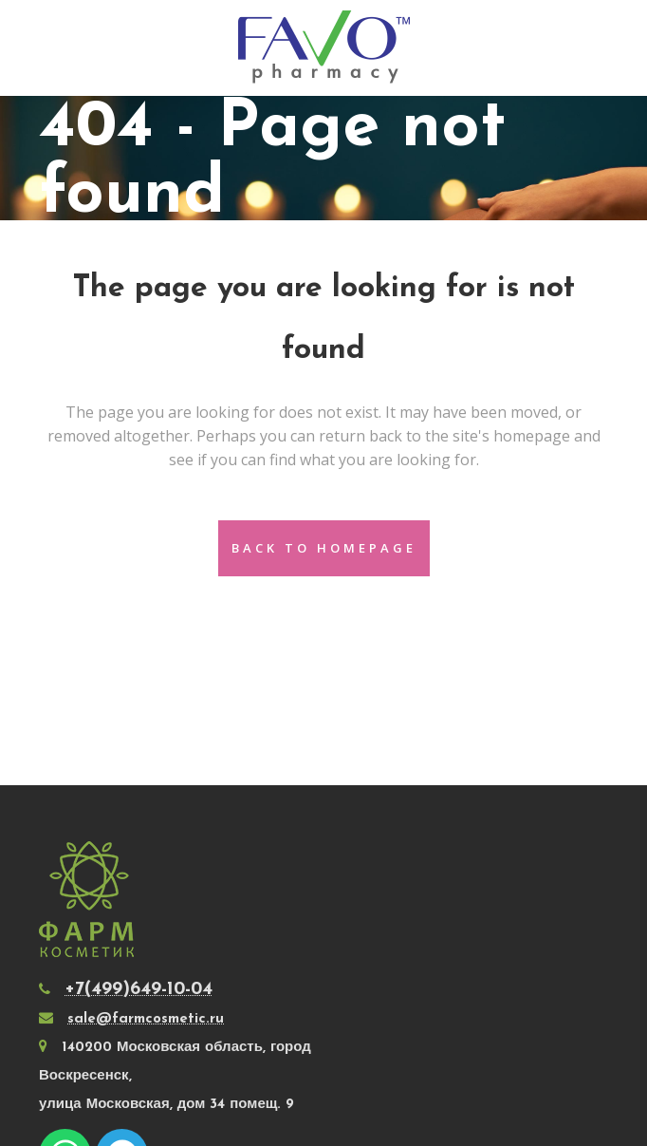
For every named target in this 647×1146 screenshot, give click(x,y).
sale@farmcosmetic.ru (145, 1019)
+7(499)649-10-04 (139, 989)
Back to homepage (323, 547)
